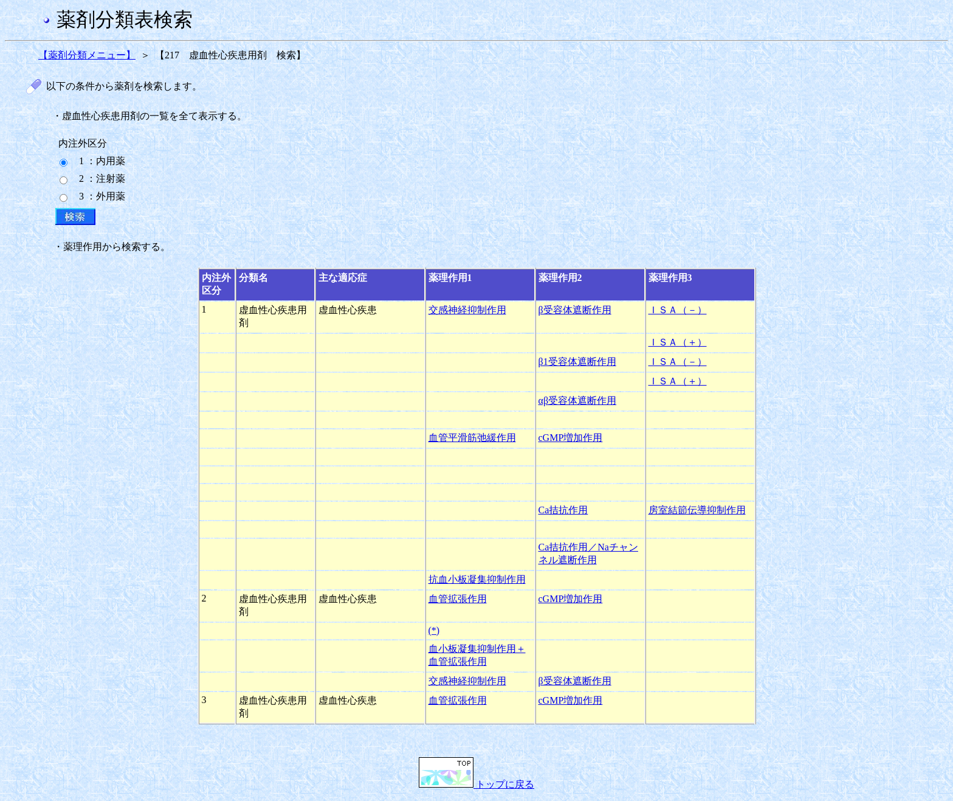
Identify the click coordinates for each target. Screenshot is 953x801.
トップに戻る (476, 784)
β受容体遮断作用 (574, 310)
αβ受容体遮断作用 (577, 400)
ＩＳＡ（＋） (678, 342)
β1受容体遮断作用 (577, 361)
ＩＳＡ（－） (678, 310)
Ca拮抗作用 (563, 510)
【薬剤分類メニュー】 (87, 55)
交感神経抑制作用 (467, 310)
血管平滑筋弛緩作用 (472, 437)
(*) (434, 630)
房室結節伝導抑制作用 (697, 510)
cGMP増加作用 (570, 437)
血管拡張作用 (457, 599)
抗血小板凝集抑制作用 (477, 579)
